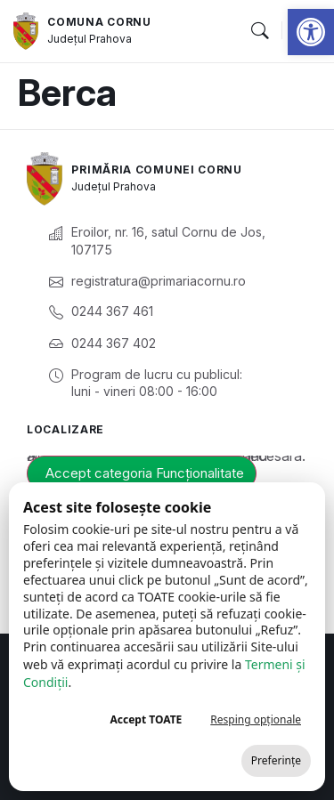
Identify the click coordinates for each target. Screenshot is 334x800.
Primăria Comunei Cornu (156, 169)
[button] (311, 32)
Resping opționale (255, 719)
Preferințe (276, 760)
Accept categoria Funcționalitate (144, 473)
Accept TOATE (146, 719)
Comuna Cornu (99, 21)
